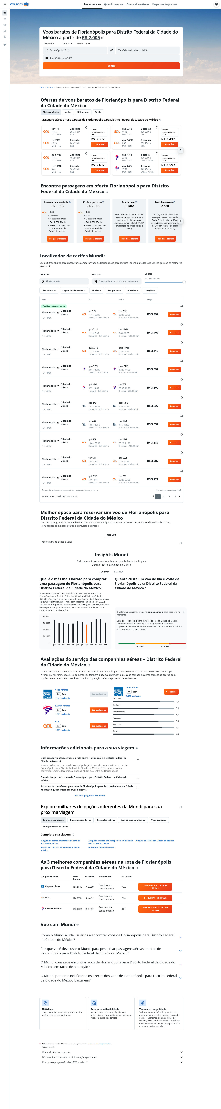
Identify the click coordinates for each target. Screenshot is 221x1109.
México (54, 87)
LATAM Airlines (66, 673)
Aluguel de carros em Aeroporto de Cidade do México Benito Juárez (114, 810)
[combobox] (54, 43)
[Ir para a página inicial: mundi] (19, 4)
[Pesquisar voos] (4, 13)
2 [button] (167, 464)
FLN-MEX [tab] (115, 503)
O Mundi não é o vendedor (116, 1020)
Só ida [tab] (102, 112)
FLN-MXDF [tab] (109, 539)
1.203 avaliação (66, 698)
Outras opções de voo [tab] (84, 788)
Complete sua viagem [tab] (57, 788)
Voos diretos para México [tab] (137, 788)
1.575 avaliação (66, 666)
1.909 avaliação (66, 682)
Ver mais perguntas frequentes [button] (94, 763)
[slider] (188, 282)
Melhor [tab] (72, 112)
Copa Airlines (65, 658)
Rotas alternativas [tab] (110, 788)
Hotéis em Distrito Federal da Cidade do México (64, 817)
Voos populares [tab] (162, 788)
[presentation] (106, 38)
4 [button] (179, 464)
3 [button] (173, 464)
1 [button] (162, 464)
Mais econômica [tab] (55, 112)
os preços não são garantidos (103, 1012)
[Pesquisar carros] (4, 25)
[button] (5, 4)
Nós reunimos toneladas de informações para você (116, 1025)
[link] (61, 239)
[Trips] (4, 45)
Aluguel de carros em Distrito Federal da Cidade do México (64, 810)
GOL (61, 689)
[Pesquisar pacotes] (4, 31)
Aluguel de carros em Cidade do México (159, 808)
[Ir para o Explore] (4, 36)
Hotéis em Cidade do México (106, 815)
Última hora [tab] (87, 112)
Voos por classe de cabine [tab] (59, 794)
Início (46, 87)
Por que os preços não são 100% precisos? (116, 1030)
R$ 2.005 (95, 37)
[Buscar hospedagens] (4, 19)
